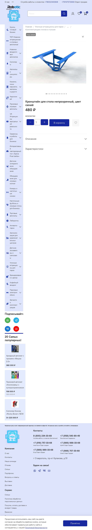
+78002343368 (51, 2)
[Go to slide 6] (54, 93)
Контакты (8, 457)
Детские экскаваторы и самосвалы (11, 253)
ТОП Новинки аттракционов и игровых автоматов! (13, 41)
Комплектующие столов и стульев (40, 29)
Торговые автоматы (11, 214)
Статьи (7, 469)
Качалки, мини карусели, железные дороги (11, 87)
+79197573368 (68, 2)
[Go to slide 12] (64, 93)
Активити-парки (12, 226)
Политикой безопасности (36, 527)
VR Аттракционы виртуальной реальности (12, 121)
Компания (9, 448)
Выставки (8, 481)
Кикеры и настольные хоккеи (11, 192)
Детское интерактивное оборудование (12, 166)
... (68, 27)
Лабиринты (12, 221)
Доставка (8, 485)
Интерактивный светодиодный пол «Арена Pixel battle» (13, 151)
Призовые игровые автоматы (12, 106)
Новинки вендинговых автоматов (12, 53)
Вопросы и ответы (12, 477)
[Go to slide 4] (51, 93)
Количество (30, 116)
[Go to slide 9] (59, 93)
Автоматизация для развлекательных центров (12, 238)
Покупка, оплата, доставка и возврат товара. (16, 506)
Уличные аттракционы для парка (49, 26)
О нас (7, 2)
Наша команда (10, 461)
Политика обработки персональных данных (13, 500)
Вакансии (8, 512)
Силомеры (11, 63)
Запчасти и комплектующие (11, 304)
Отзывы (8, 465)
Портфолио (9, 473)
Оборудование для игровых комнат (11, 180)
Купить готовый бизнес (11, 29)
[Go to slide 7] (56, 93)
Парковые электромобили (12, 292)
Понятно (75, 523)
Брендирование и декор (13, 276)
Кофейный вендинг (12, 283)
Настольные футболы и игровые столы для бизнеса (14, 204)
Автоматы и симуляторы (11, 73)
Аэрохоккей (11, 97)
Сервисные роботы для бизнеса (12, 137)
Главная (28, 26)
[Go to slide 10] (61, 93)
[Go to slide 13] (66, 93)
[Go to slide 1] (46, 93)
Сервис (8, 490)
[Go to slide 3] (49, 93)
